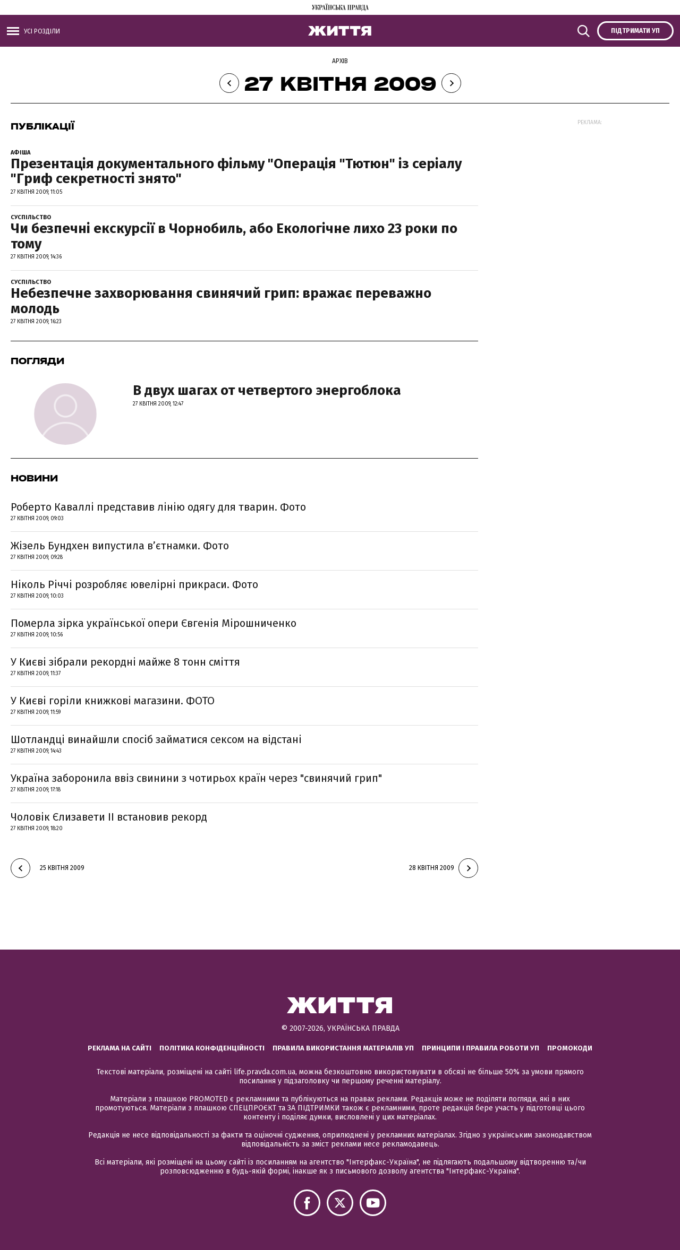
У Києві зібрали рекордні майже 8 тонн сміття (125, 662)
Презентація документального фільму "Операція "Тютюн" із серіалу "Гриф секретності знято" (236, 171)
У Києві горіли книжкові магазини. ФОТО (113, 700)
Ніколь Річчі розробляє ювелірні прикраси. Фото (134, 584)
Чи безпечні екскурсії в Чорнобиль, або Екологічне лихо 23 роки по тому (234, 236)
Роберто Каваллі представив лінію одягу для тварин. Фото (158, 507)
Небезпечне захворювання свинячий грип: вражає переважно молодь (221, 301)
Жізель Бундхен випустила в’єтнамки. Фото (120, 545)
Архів (340, 61)
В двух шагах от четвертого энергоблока (267, 390)
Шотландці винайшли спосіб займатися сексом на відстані (156, 739)
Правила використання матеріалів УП (343, 1048)
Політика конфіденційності (212, 1048)
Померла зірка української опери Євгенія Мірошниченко (153, 623)
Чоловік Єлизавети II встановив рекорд (109, 817)
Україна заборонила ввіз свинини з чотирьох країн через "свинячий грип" (196, 778)
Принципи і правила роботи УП (480, 1048)
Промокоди (569, 1048)
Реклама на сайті (119, 1048)
